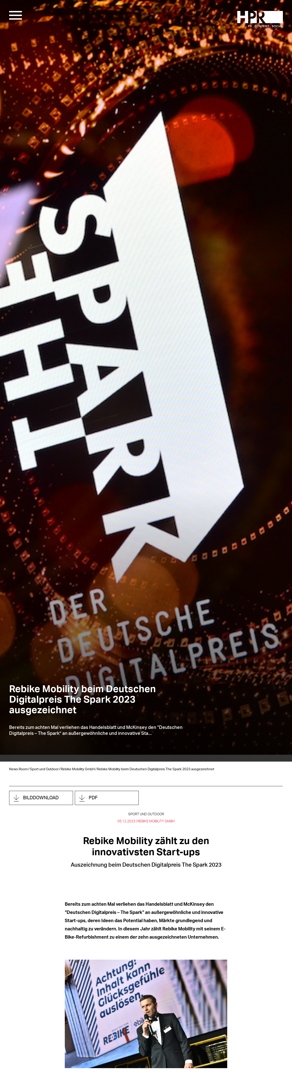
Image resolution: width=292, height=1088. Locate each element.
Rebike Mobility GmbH (78, 769)
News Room (18, 769)
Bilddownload (41, 798)
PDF (93, 798)
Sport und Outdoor (44, 769)
